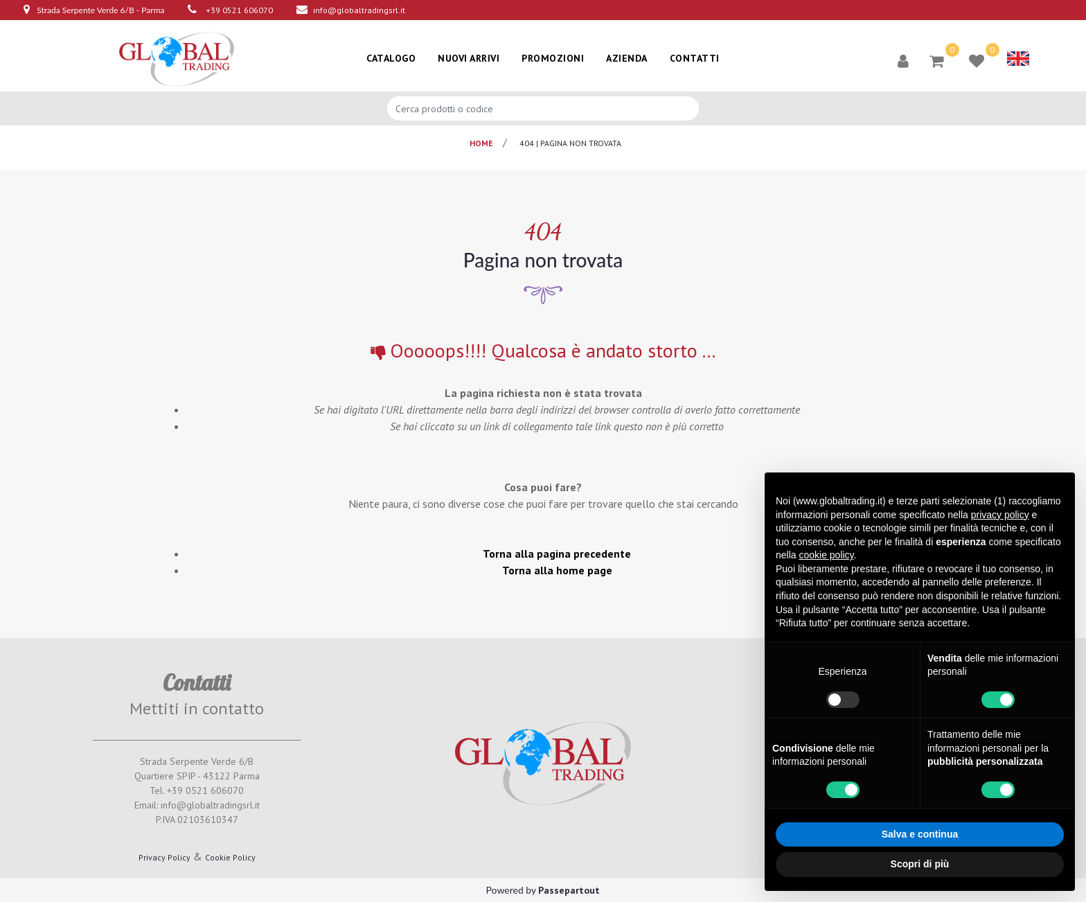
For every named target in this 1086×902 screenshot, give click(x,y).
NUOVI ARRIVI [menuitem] (468, 58)
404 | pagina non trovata (570, 143)
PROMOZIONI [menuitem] (553, 58)
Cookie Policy (230, 857)
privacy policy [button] (1000, 514)
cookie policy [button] (826, 554)
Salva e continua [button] (920, 834)
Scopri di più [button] (920, 863)
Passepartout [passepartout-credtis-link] (569, 890)
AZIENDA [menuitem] (627, 58)
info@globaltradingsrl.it (359, 10)
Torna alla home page (557, 570)
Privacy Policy (164, 857)
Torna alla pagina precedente (557, 553)
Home (481, 143)
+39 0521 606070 (239, 10)
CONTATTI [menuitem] (695, 58)
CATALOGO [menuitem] (391, 58)
